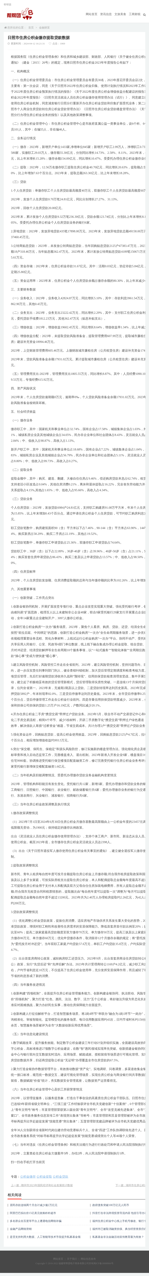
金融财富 (44, 27)
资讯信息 (108, 14)
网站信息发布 (88, 1258)
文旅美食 (121, 14)
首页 (31, 27)
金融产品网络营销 (21, 1229)
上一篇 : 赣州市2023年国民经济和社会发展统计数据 (42, 1185)
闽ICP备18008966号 (103, 1263)
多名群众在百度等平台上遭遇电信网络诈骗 (36, 1221)
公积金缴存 (28, 1176)
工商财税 (135, 14)
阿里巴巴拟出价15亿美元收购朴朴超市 (33, 1213)
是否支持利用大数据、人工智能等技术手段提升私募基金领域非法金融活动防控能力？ (45, 1238)
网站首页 (94, 14)
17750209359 (7, 1274)
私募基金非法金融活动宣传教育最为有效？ (118, 1236)
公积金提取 (44, 1176)
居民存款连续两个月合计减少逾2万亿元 (33, 1205)
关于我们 (72, 1258)
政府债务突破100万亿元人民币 (110, 1205)
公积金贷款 (60, 1176)
